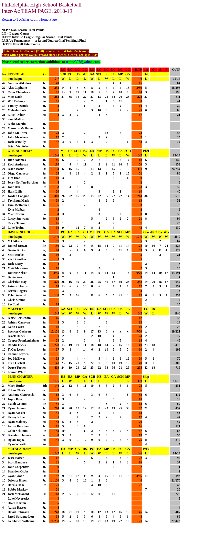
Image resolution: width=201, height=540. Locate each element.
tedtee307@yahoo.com (83, 62)
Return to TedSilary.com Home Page (29, 19)
